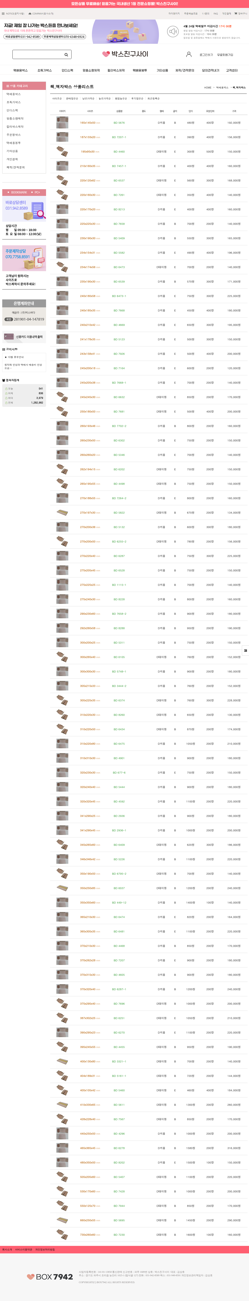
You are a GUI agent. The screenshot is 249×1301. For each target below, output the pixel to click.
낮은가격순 (88, 98)
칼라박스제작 (15, 126)
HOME (208, 87)
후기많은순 (137, 98)
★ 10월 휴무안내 (14, 357)
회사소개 (7, 1249)
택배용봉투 (14, 143)
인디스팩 (12, 110)
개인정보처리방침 (45, 1249)
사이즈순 (57, 98)
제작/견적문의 (16, 167)
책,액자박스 (239, 87)
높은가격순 (105, 98)
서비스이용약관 (23, 1249)
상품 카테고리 (17, 86)
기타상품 (12, 151)
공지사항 (12, 349)
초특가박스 (14, 102)
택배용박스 (14, 94)
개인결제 (12, 159)
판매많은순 (72, 98)
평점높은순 (121, 98)
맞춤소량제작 (15, 118)
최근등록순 (154, 98)
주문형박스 (14, 135)
